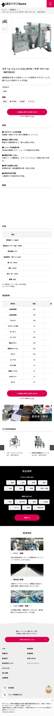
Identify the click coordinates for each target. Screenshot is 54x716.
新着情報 (30, 649)
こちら (32, 116)
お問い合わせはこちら (27, 639)
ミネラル (31, 101)
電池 (5, 101)
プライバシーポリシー (8, 712)
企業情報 (5, 678)
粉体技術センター (8, 663)
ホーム (4, 10)
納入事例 (5, 673)
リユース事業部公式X (12, 694)
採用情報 (30, 653)
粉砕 (5, 91)
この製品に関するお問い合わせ (27, 112)
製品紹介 (13, 10)
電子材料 (13, 101)
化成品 (22, 101)
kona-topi (5, 668)
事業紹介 (5, 653)
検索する (27, 518)
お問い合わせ (31, 658)
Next (52, 447)
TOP (3, 649)
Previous (2, 447)
